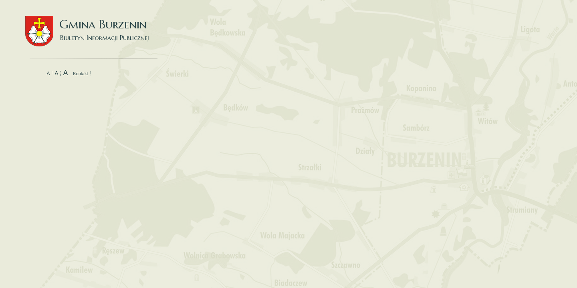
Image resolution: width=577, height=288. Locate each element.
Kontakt (80, 73)
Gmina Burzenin (91, 24)
